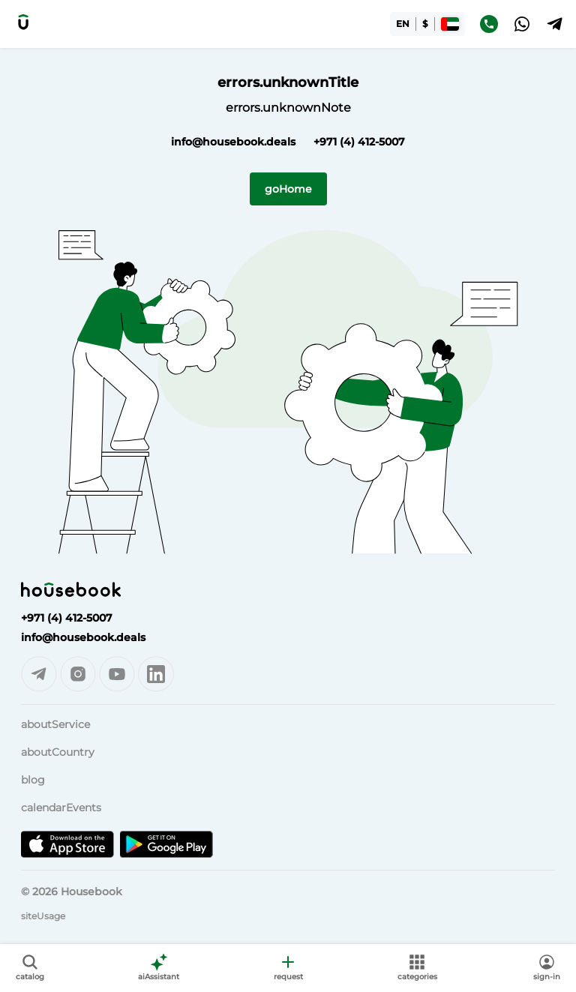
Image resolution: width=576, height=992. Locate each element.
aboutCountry (57, 752)
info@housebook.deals (233, 141)
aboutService (55, 724)
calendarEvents (61, 807)
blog (33, 780)
